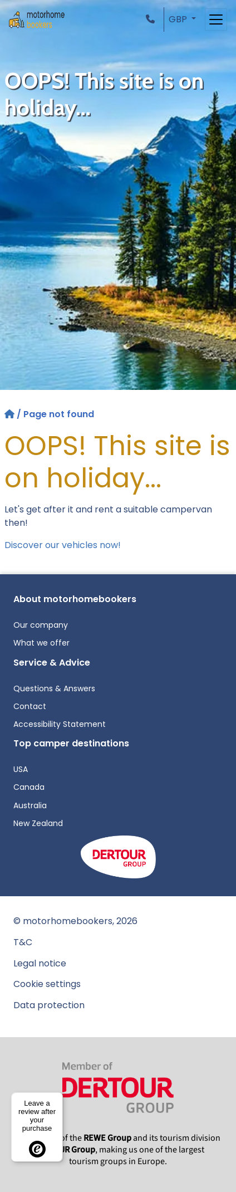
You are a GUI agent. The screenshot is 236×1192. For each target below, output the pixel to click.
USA (20, 769)
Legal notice (39, 963)
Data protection (49, 1005)
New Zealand (38, 823)
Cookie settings (47, 984)
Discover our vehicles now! (62, 545)
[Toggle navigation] (216, 19)
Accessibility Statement (59, 724)
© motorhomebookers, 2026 (75, 921)
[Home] (10, 414)
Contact (29, 706)
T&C (22, 942)
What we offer (41, 642)
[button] (152, 19)
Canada (29, 787)
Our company (40, 625)
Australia (30, 805)
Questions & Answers (54, 688)
